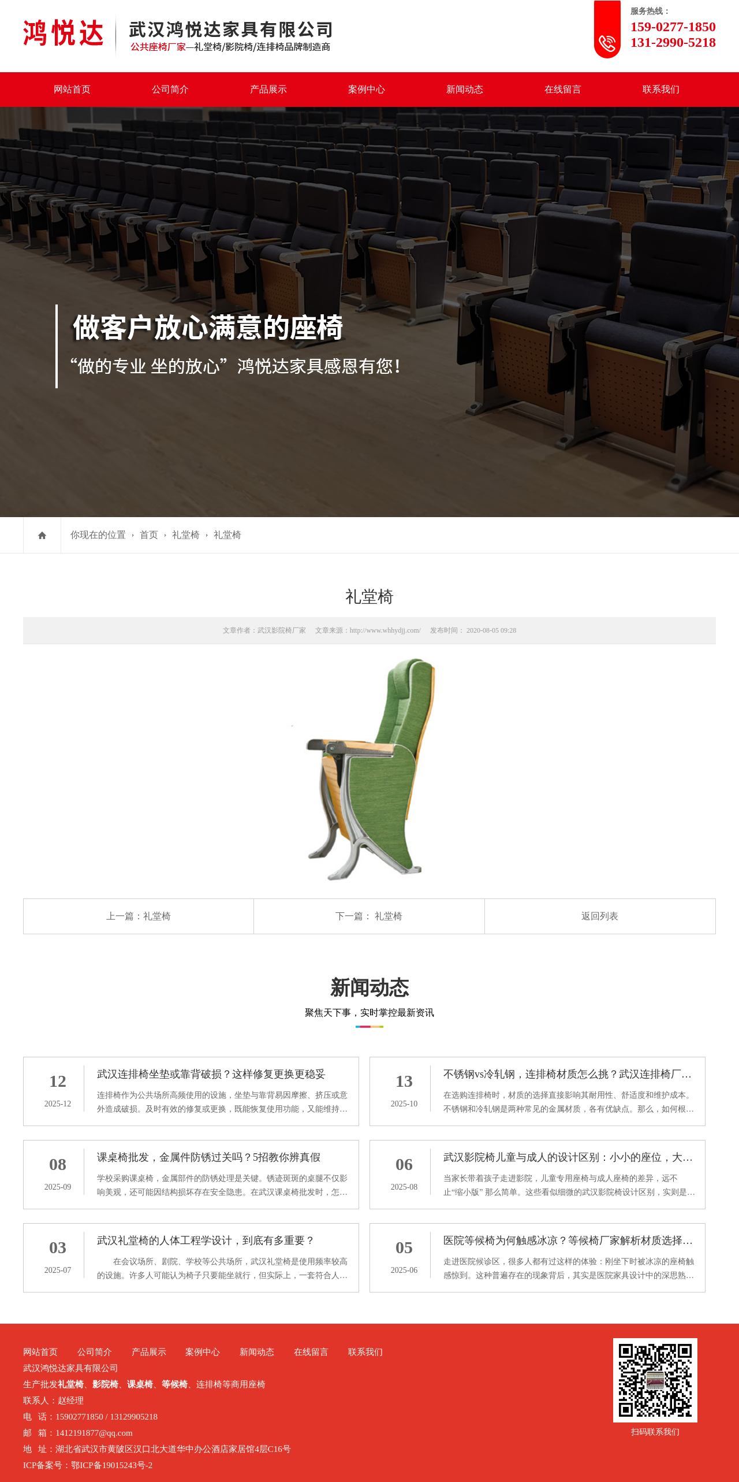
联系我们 (661, 89)
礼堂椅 (186, 535)
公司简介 (170, 89)
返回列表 (599, 916)
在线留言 (562, 89)
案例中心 (366, 89)
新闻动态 (464, 89)
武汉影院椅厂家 (281, 630)
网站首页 (72, 89)
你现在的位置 (98, 535)
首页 (149, 535)
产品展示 (268, 89)
